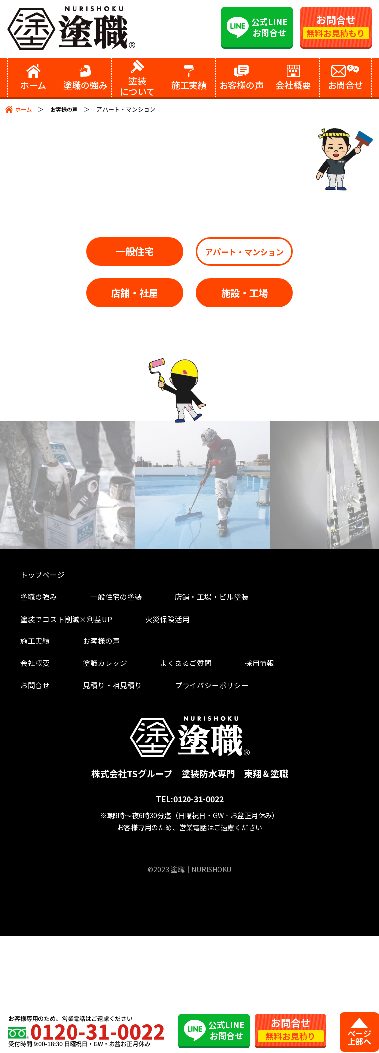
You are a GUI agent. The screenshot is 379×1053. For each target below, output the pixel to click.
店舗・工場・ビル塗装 (189, 705)
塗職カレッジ (86, 777)
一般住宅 (189, 254)
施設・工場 (190, 395)
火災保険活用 (32, 729)
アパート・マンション (189, 302)
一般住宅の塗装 (98, 705)
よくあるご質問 (160, 777)
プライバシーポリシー (189, 801)
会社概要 (24, 777)
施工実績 (24, 753)
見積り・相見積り (94, 801)
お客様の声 (66, 109)
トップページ (32, 680)
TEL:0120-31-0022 (190, 916)
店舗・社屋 (190, 348)
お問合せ (24, 801)
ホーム (24, 109)
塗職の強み (28, 705)
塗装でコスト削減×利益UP (303, 705)
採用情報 (226, 777)
